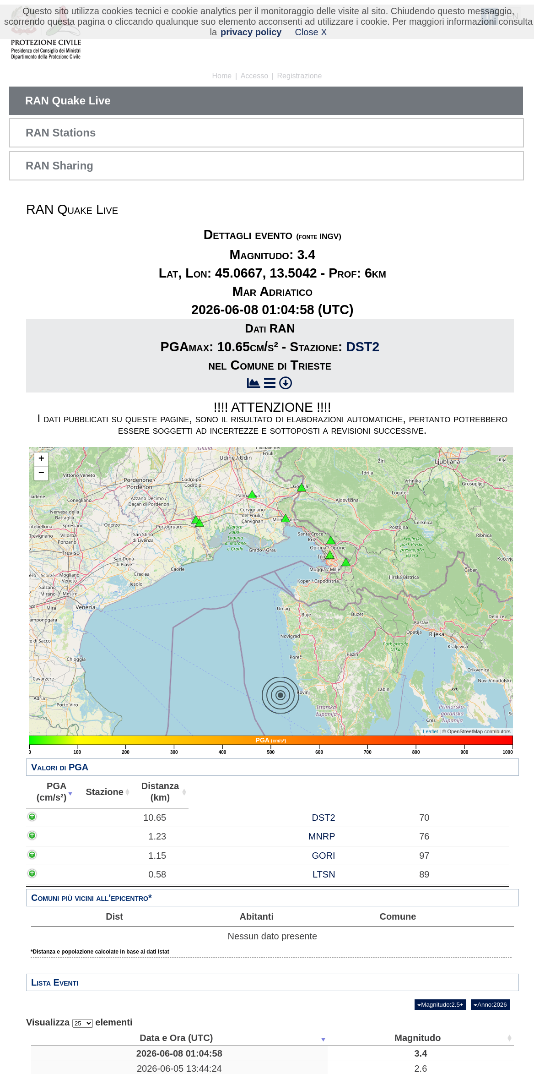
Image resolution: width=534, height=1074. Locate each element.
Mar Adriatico (218, 1053)
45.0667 (342, 1053)
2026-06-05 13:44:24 (76, 1068)
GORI (111, 855)
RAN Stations (61, 132)
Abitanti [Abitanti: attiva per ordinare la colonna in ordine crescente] (207, 792)
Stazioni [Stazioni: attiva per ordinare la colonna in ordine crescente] (451, 1038)
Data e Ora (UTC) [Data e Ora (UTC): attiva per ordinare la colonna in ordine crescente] (72, 1038)
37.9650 (342, 1068)
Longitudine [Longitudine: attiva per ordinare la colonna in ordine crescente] (397, 1038)
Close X (311, 32)
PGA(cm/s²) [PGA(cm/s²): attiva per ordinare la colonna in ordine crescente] (49, 791)
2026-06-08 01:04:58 (76, 1053)
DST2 (362, 346)
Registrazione (299, 76)
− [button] (41, 473)
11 (288, 1068)
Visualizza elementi (79, 1022)
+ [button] (41, 459)
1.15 (59, 855)
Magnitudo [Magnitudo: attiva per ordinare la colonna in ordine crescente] (146, 1038)
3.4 (148, 1053)
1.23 (59, 836)
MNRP (109, 836)
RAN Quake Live (68, 100)
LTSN (111, 874)
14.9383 (400, 1068)
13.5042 (400, 1053)
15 (454, 1068)
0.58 (59, 874)
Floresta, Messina (218, 1068)
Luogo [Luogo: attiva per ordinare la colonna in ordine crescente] (216, 1038)
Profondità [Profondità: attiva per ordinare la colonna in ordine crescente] (285, 1038)
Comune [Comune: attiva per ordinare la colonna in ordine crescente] (370, 792)
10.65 (56, 817)
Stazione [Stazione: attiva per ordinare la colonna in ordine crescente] (100, 792)
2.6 (148, 1068)
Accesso (254, 76)
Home (222, 76)
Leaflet (430, 731)
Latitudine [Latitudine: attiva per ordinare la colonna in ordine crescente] (339, 1038)
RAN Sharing (59, 165)
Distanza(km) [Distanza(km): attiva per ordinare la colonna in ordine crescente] (154, 791)
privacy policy (251, 32)
